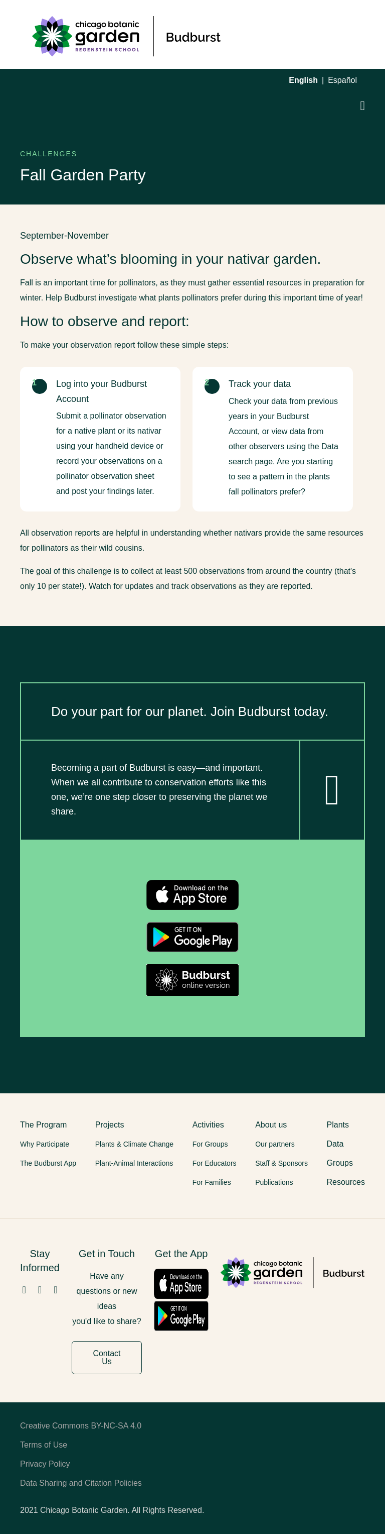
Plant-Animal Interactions (134, 1163)
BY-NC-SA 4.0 (116, 1425)
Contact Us (106, 1357)
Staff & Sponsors (281, 1163)
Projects (109, 1124)
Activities (208, 1124)
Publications (274, 1182)
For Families (211, 1182)
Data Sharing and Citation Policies (81, 1483)
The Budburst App (48, 1163)
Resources (346, 1182)
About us (271, 1124)
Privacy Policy (45, 1464)
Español (342, 80)
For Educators (214, 1163)
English (303, 80)
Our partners (275, 1144)
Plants (338, 1124)
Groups (340, 1163)
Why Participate (44, 1144)
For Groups (210, 1144)
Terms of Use (43, 1445)
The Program (43, 1124)
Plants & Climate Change (134, 1144)
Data (335, 1144)
